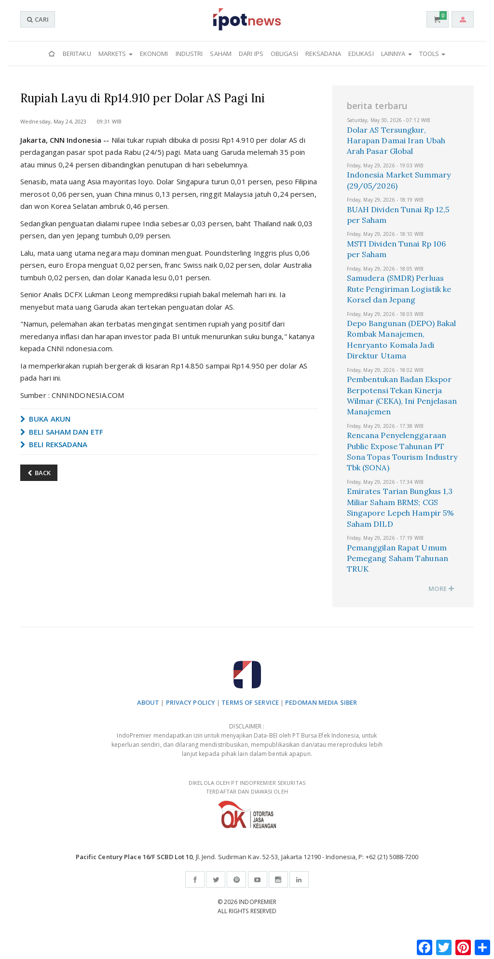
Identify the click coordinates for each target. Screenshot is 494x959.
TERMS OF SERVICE (250, 702)
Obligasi (284, 53)
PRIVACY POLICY (190, 702)
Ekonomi (154, 53)
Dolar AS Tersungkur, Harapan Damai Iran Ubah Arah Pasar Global (396, 140)
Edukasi (361, 53)
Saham (221, 53)
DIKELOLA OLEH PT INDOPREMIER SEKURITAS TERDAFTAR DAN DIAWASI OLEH (247, 804)
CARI (38, 19)
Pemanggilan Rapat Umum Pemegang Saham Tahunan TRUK (397, 558)
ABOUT (148, 702)
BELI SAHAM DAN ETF (61, 432)
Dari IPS (251, 53)
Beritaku (77, 53)
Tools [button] (432, 53)
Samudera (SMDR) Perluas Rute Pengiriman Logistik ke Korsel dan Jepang (399, 288)
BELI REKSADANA (54, 444)
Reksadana (323, 53)
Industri (189, 53)
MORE (441, 588)
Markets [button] (115, 53)
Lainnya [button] (396, 53)
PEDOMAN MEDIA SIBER (321, 702)
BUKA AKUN (45, 419)
